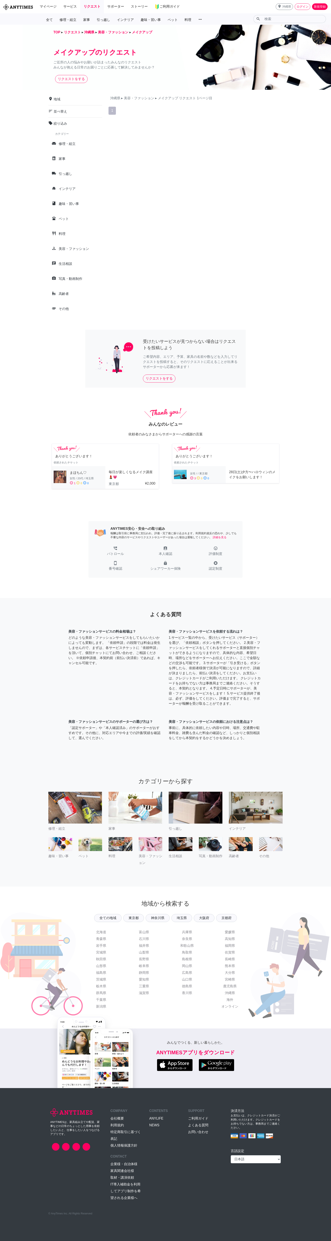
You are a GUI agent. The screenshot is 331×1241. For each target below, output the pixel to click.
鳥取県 (187, 952)
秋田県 (101, 959)
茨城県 (101, 979)
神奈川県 (157, 918)
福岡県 (230, 945)
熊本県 (230, 966)
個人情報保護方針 (123, 1145)
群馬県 (101, 993)
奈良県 (187, 939)
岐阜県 (144, 966)
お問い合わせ (198, 1132)
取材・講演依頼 (122, 1177)
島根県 (187, 959)
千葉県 (101, 999)
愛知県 (144, 979)
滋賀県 (144, 993)
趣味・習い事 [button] (151, 20)
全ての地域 (107, 918)
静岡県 (144, 972)
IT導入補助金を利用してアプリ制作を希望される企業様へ (125, 1191)
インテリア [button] (125, 20)
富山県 (144, 932)
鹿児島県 (230, 986)
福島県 (101, 972)
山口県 (187, 979)
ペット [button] (173, 20)
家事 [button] (86, 20)
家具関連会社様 (122, 1171)
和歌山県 (187, 945)
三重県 (144, 986)
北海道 (101, 932)
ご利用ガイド (198, 1118)
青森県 (101, 939)
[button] (284, 6)
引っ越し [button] (103, 20)
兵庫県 (187, 932)
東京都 (134, 918)
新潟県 (101, 1006)
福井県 (144, 945)
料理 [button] (187, 20)
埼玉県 (182, 918)
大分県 (230, 972)
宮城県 (101, 952)
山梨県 (144, 952)
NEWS (154, 1125)
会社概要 (117, 1118)
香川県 (187, 993)
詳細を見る (220, 537)
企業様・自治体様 (123, 1164)
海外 (230, 999)
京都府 (226, 918)
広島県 (187, 972)
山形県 (101, 966)
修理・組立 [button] (68, 20)
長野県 (144, 959)
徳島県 (187, 986)
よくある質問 (198, 1125)
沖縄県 (230, 993)
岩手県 (101, 945)
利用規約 (117, 1125)
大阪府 (204, 918)
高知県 (230, 939)
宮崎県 (230, 979)
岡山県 (187, 966)
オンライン (229, 1006)
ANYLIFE (156, 1118)
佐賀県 (230, 952)
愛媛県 (230, 932)
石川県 (144, 939)
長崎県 (230, 959)
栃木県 (101, 986)
